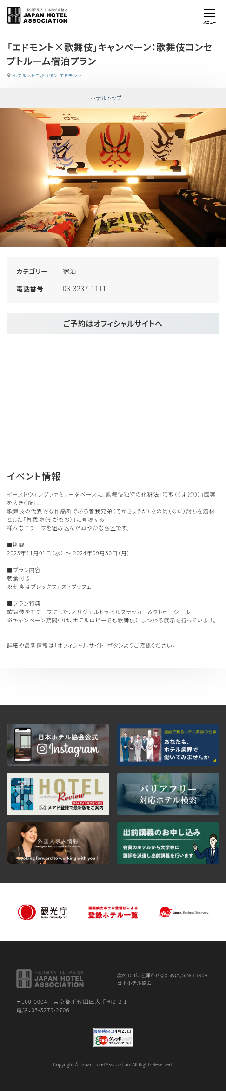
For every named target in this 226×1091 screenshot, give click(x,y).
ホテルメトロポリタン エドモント (47, 75)
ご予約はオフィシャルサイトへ (113, 323)
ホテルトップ (106, 98)
